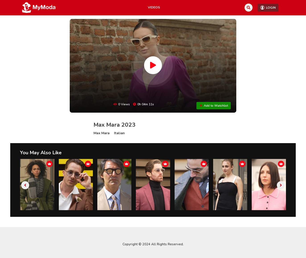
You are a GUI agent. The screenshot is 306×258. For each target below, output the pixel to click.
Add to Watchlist (213, 106)
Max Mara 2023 (115, 125)
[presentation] (25, 185)
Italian (119, 133)
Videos (154, 7)
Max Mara (102, 133)
